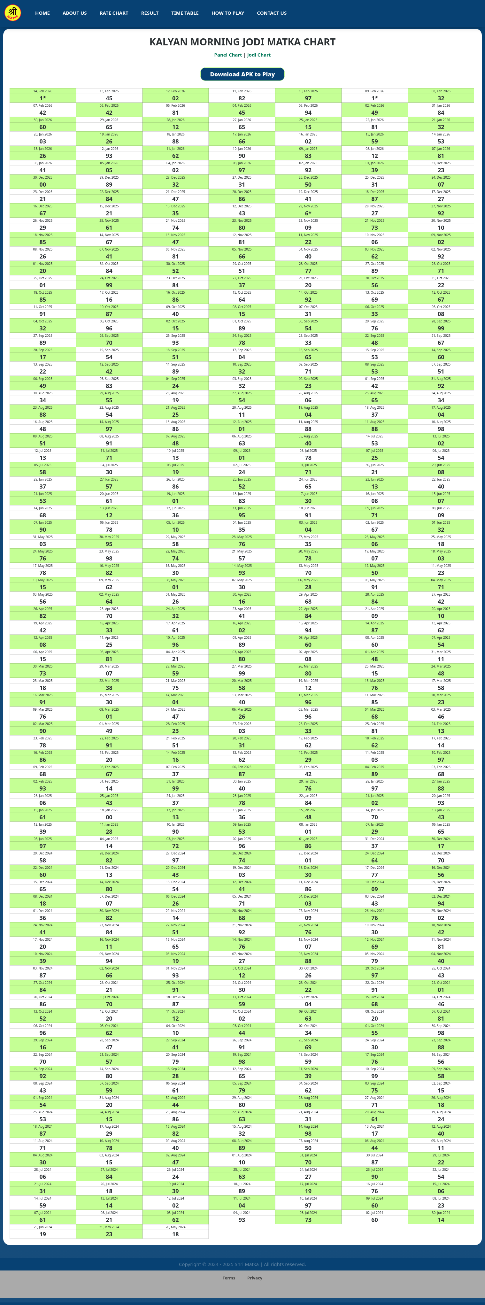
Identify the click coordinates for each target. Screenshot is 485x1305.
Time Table (185, 13)
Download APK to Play (242, 74)
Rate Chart (114, 13)
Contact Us (272, 13)
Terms (229, 1278)
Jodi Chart (259, 54)
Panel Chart (228, 54)
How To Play (228, 13)
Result (150, 13)
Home (42, 13)
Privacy (254, 1278)
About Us (75, 13)
